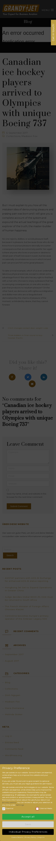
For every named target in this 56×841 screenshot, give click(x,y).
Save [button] (28, 823)
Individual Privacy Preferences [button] (28, 831)
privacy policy (9, 801)
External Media (44, 807)
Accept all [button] (28, 815)
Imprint (41, 836)
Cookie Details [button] (17, 836)
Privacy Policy (31, 836)
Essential (7, 807)
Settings (20, 804)
